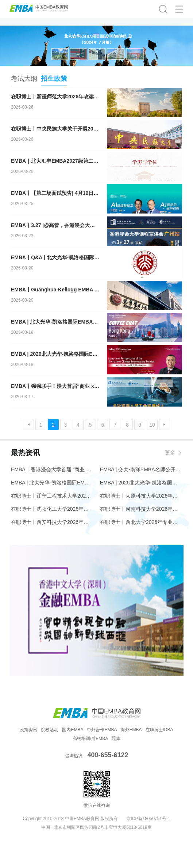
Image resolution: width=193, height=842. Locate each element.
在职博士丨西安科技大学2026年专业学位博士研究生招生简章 (52, 522)
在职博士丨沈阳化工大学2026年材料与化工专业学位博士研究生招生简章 (52, 509)
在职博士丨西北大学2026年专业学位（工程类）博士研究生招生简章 (141, 522)
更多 (170, 453)
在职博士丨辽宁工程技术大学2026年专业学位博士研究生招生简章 (52, 496)
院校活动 (49, 729)
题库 (116, 738)
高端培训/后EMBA (90, 738)
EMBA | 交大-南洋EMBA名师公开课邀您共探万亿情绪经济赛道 (141, 469)
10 (152, 425)
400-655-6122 (107, 755)
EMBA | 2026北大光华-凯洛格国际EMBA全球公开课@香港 (141, 483)
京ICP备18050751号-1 (148, 818)
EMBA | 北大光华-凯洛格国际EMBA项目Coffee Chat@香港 (52, 483)
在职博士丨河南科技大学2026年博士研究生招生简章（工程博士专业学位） (141, 509)
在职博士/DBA (159, 729)
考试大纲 (24, 78)
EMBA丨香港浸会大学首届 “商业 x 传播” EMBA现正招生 (52, 469)
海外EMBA (131, 729)
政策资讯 (28, 729)
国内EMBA (72, 729)
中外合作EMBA (102, 729)
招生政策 (54, 80)
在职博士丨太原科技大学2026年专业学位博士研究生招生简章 (141, 496)
